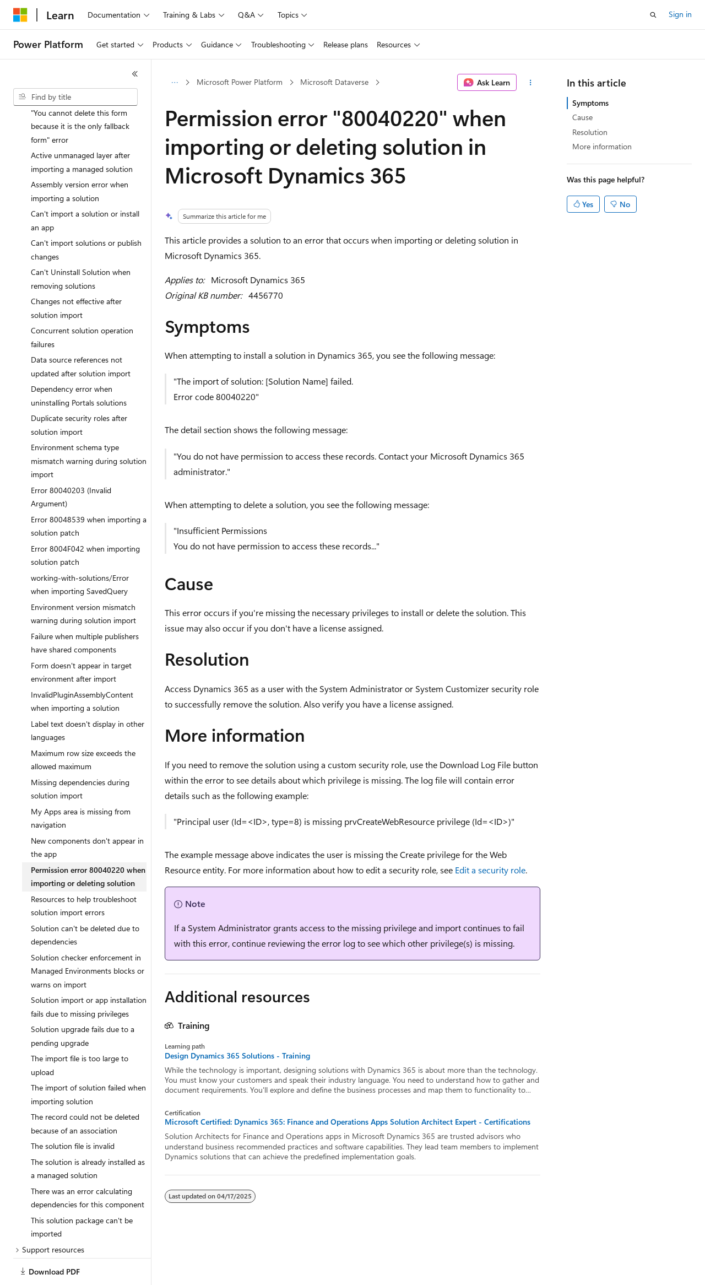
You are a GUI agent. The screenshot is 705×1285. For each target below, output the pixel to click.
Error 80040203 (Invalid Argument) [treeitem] (71, 459)
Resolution (590, 132)
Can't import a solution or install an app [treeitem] (85, 182)
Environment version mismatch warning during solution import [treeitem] (83, 576)
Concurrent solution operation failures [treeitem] (82, 299)
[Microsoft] (20, 15)
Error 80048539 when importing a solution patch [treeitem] (89, 488)
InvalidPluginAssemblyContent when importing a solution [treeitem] (82, 663)
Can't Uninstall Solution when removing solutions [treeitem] (81, 241)
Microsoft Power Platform (240, 82)
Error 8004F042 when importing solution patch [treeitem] (85, 517)
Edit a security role (490, 870)
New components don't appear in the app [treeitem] (87, 809)
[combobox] (75, 97)
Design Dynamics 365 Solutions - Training (237, 1056)
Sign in (680, 14)
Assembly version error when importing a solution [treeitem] (79, 153)
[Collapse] (135, 74)
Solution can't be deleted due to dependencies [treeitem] (85, 897)
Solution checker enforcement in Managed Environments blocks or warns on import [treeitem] (87, 933)
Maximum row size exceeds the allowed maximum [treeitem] (83, 722)
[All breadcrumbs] (174, 82)
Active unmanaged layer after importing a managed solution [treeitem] (82, 124)
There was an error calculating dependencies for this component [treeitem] (87, 1160)
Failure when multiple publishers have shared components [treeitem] (85, 605)
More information (602, 146)
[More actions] (530, 82)
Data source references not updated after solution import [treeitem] (81, 328)
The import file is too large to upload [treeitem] (79, 1027)
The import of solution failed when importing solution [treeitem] (88, 1056)
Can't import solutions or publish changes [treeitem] (86, 211)
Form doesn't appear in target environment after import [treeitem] (81, 634)
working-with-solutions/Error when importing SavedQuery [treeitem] (80, 546)
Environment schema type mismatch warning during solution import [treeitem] (89, 422)
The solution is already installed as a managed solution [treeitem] (88, 1131)
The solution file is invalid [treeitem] (73, 1108)
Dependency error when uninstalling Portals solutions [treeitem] (79, 357)
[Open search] (653, 15)
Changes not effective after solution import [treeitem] (76, 270)
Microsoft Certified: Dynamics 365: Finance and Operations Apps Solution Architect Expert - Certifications (347, 1122)
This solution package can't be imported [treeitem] (82, 1189)
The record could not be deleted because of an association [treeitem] (85, 1085)
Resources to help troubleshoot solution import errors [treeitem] (84, 868)
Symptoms (590, 103)
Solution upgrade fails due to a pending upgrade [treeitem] (82, 998)
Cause (582, 117)
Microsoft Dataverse (334, 82)
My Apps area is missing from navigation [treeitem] (81, 780)
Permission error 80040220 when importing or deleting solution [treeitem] (88, 839)
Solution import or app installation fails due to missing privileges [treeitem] (89, 969)
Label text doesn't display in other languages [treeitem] (87, 693)
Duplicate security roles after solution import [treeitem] (79, 387)
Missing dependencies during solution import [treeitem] (80, 751)
